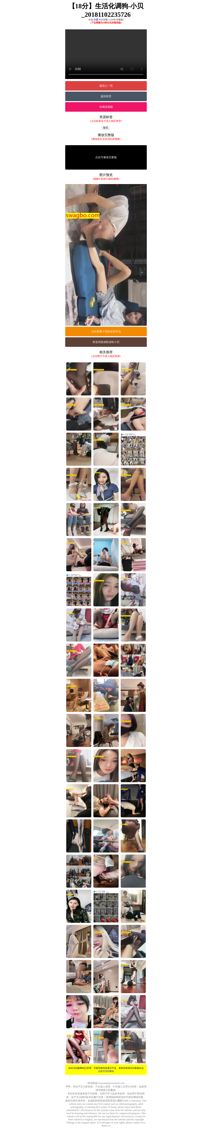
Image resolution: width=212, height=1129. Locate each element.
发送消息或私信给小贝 (106, 342)
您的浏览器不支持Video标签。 (106, 54)
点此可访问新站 (106, 1071)
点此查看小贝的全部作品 (106, 331)
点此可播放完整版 (106, 157)
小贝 (96, 19)
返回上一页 (106, 85)
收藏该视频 (106, 106)
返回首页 (106, 96)
